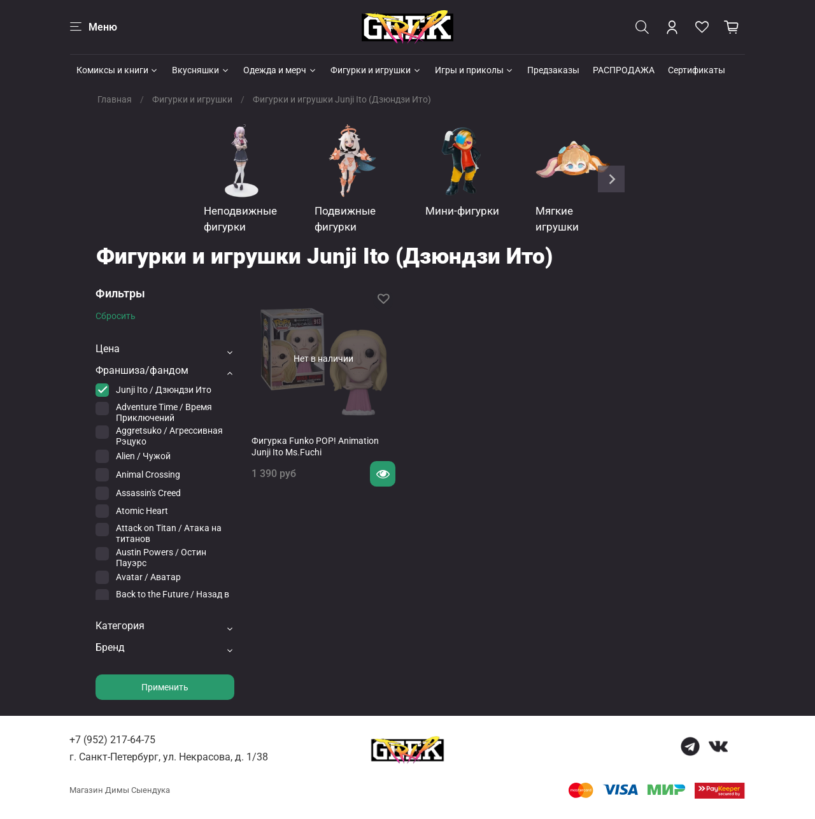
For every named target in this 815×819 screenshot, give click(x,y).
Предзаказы (553, 70)
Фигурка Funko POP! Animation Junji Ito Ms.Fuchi (315, 446)
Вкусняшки (201, 70)
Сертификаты (696, 70)
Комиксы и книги (117, 70)
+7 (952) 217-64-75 (112, 740)
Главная (114, 99)
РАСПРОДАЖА (624, 70)
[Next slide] (611, 179)
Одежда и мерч (280, 70)
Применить (164, 687)
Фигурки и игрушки (376, 70)
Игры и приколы (474, 70)
